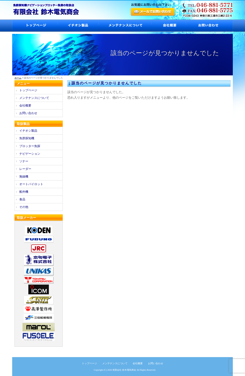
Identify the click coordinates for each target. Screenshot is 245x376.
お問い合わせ (209, 26)
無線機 (23, 176)
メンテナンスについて (125, 26)
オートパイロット (31, 184)
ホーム (17, 78)
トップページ (34, 26)
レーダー (25, 169)
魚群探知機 (26, 138)
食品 (22, 199)
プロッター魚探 (29, 146)
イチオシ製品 (78, 26)
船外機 (23, 191)
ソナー (23, 161)
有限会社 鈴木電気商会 (124, 370)
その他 (23, 207)
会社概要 (168, 26)
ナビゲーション (29, 153)
